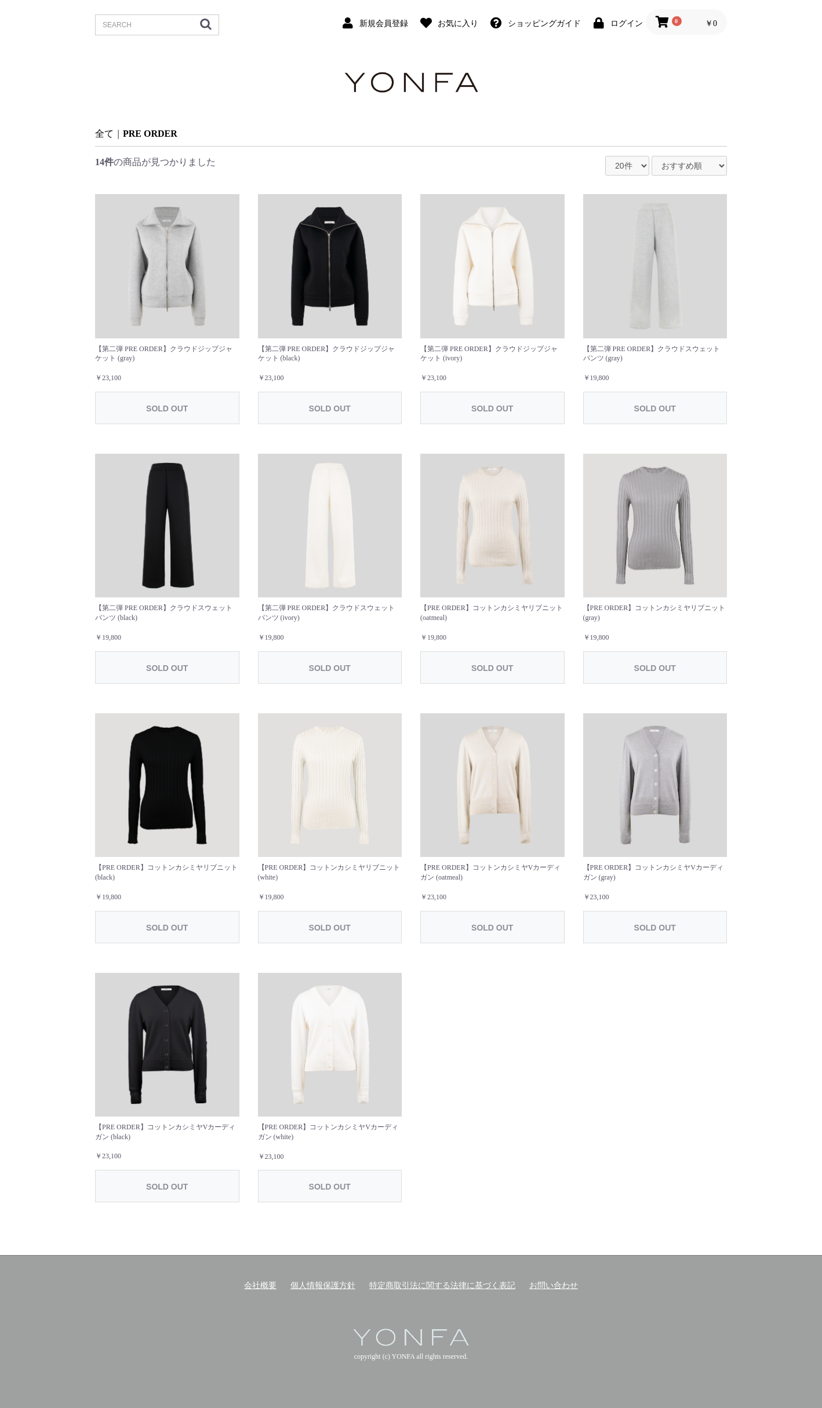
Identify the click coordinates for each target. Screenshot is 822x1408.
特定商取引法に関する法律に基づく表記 (442, 1285)
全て (104, 133)
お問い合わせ (553, 1285)
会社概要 (260, 1285)
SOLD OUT (167, 408)
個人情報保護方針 (322, 1285)
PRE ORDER (150, 133)
